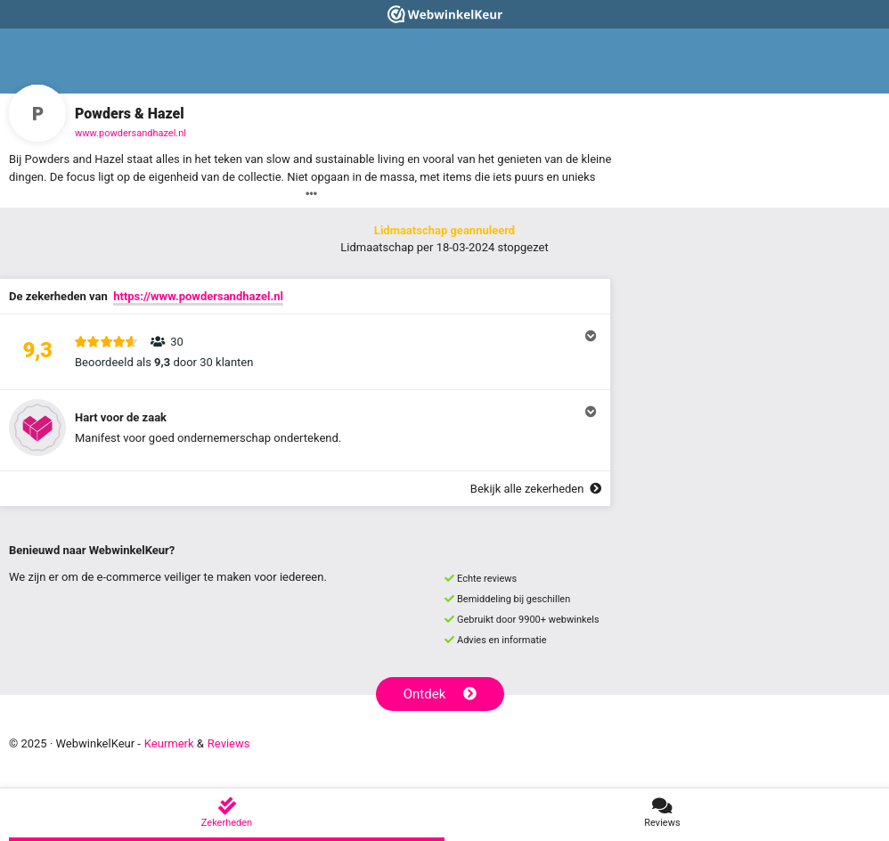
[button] (305, 351)
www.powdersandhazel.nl (130, 133)
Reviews (229, 743)
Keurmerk (169, 743)
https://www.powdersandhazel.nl (198, 296)
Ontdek (440, 694)
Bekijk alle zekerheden (535, 488)
